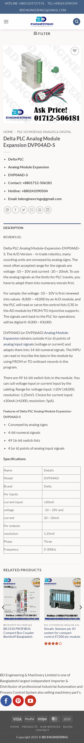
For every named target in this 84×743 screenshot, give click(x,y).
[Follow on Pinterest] (18, 700)
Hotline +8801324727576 (25, 3)
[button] (6, 21)
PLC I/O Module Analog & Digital (44, 132)
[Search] (76, 21)
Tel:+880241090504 (62, 3)
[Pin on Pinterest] (39, 210)
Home (8, 132)
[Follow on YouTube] (30, 700)
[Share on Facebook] (15, 210)
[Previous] (3, 616)
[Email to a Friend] (31, 210)
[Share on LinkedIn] (48, 210)
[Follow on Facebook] (6, 700)
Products (29, 726)
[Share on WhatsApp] (7, 210)
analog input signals (18, 344)
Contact (42, 730)
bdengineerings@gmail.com (42, 10)
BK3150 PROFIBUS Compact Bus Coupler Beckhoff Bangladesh (18, 632)
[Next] (80, 616)
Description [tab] (13, 228)
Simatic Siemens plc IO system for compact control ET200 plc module (62, 632)
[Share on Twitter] (23, 210)
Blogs (68, 726)
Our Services (50, 726)
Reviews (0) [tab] (12, 237)
